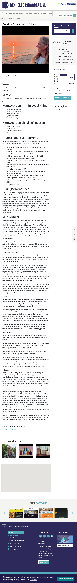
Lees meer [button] (33, 580)
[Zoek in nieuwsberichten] (65, 15)
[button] (25, 476)
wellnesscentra (9, 432)
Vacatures (11, 18)
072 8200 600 (14, 544)
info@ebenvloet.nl (69, 59)
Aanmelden (44, 562)
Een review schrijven (62, 98)
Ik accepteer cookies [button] (66, 578)
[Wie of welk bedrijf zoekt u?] (62, 31)
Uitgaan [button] (3, 18)
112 (6, 13)
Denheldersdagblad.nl (28, 5)
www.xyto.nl (14, 549)
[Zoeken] (74, 15)
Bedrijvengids (20, 13)
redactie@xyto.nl (15, 546)
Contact (18, 18)
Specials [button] (43, 13)
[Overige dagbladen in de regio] (65, 545)
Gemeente (29, 13)
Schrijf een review (61, 108)
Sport (50, 13)
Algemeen (12, 13)
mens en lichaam (10, 430)
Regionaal (36, 13)
